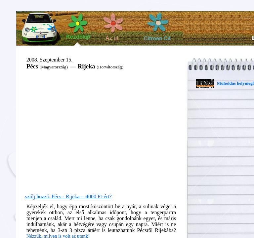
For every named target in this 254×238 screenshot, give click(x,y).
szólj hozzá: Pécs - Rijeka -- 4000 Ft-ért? (68, 196)
